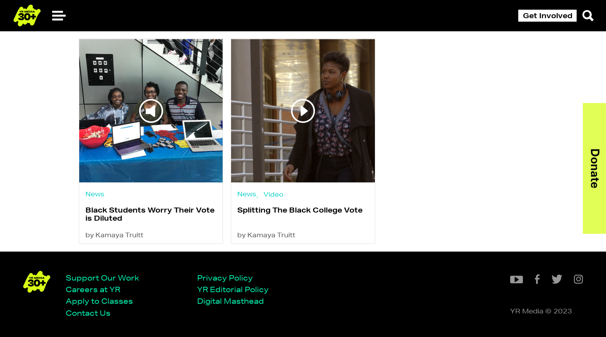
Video (273, 194)
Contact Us (88, 312)
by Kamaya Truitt (114, 235)
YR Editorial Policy (233, 289)
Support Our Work (102, 277)
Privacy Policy (225, 277)
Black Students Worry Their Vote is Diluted (149, 214)
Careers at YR (93, 289)
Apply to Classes (99, 300)
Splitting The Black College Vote (300, 210)
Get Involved (547, 15)
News (94, 194)
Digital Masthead (230, 300)
